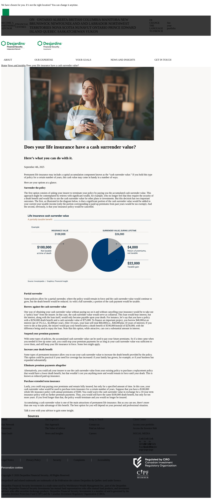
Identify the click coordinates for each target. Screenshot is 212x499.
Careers (92, 433)
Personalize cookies (12, 467)
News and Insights (54, 433)
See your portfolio (171, 26)
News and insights (123, 59)
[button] (5, 12)
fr (156, 25)
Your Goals (83, 59)
